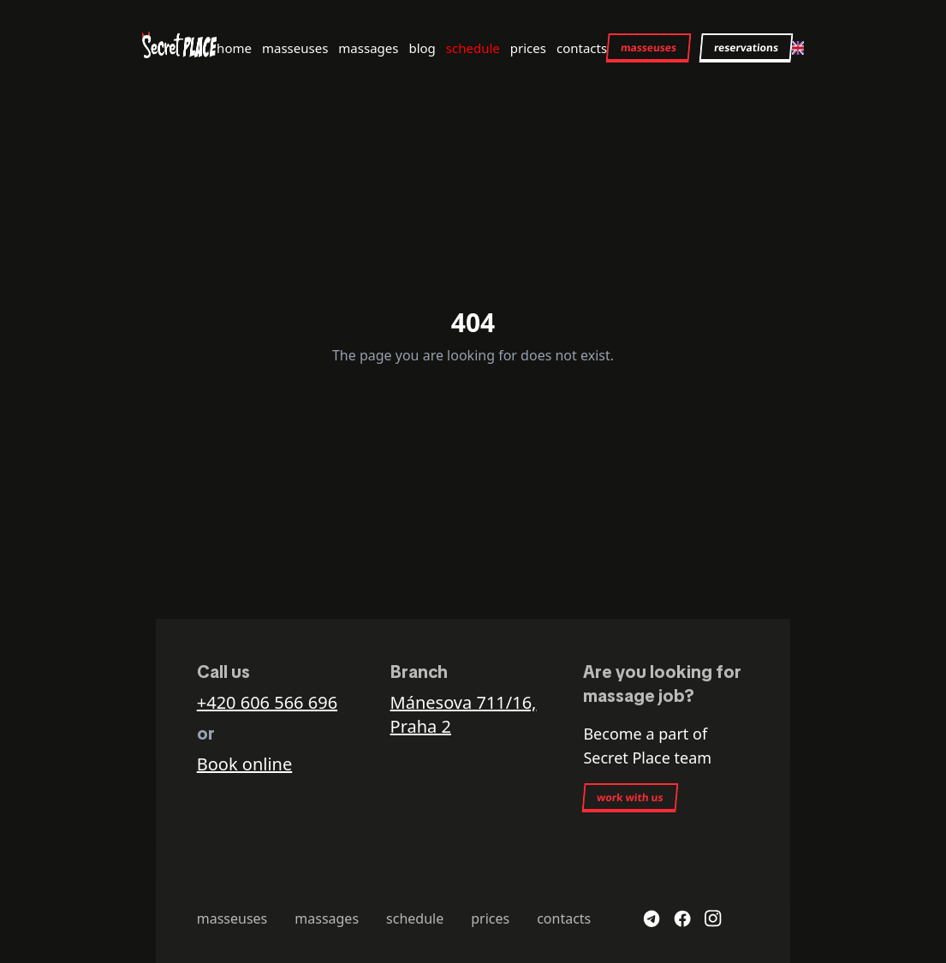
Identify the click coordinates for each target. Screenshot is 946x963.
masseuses (295, 47)
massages (368, 47)
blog (421, 47)
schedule (473, 47)
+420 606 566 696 (267, 702)
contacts (581, 47)
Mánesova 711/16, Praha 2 (463, 714)
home (234, 47)
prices (528, 47)
